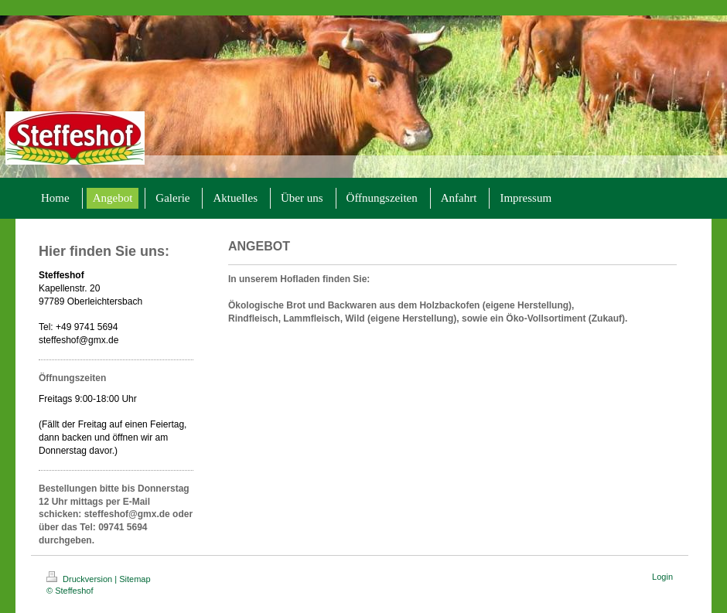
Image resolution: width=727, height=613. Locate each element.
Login (662, 576)
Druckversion (80, 579)
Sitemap (134, 579)
